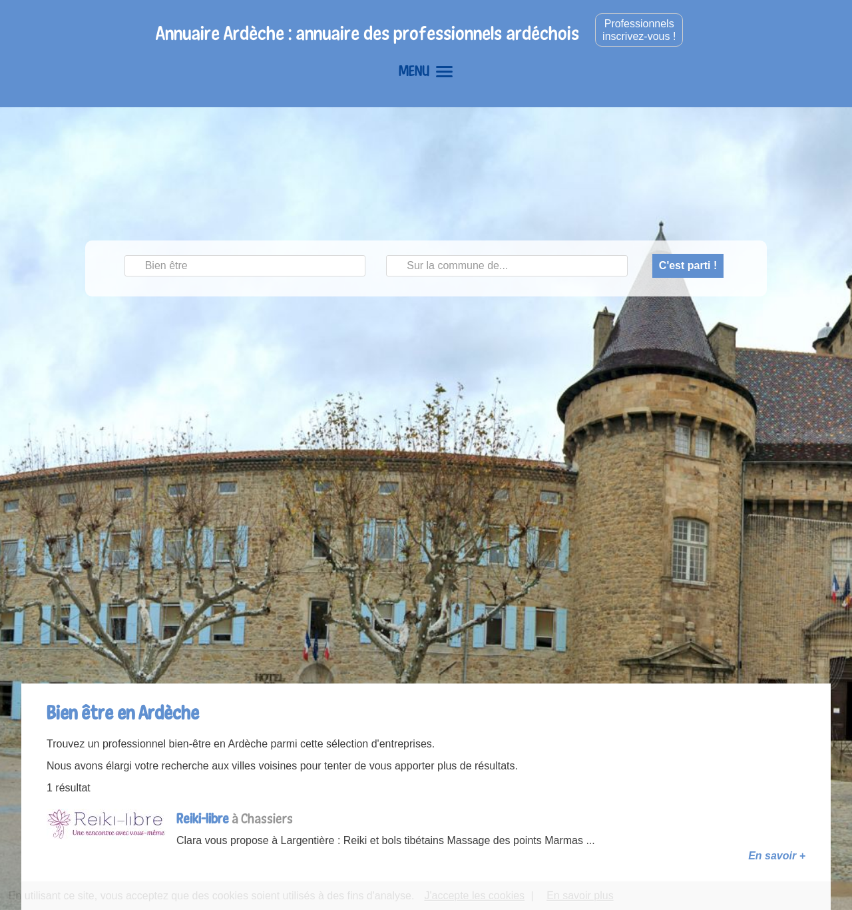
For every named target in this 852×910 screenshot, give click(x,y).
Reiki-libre (202, 818)
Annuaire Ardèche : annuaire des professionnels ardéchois (367, 33)
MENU (426, 70)
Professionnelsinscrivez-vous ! (639, 30)
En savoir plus (580, 895)
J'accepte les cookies (474, 895)
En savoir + (776, 855)
